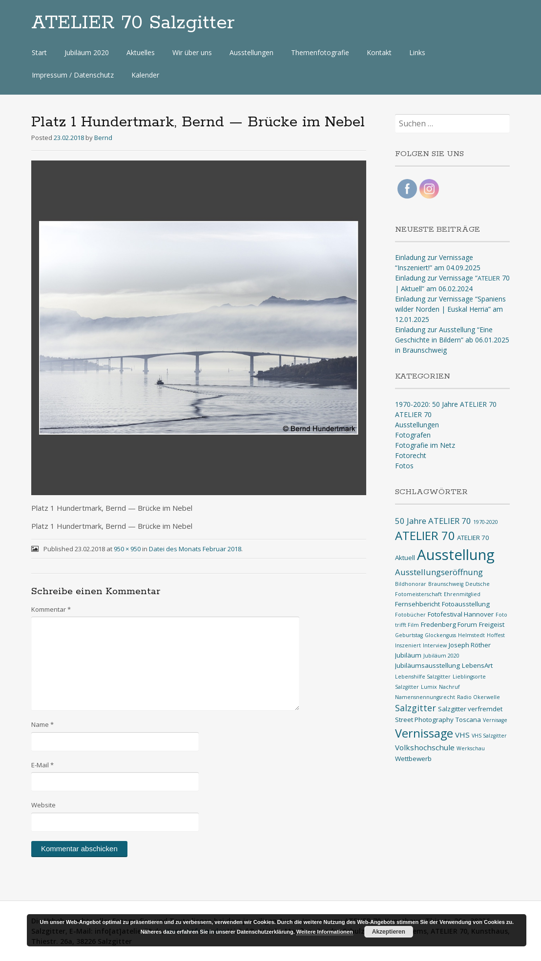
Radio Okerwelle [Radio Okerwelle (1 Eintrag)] (478, 697)
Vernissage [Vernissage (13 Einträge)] (424, 733)
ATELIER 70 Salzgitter (133, 23)
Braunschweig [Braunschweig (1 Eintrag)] (445, 584)
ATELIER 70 (413, 414)
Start (39, 52)
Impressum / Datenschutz (73, 75)
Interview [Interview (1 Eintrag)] (435, 645)
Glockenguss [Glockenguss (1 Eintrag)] (440, 635)
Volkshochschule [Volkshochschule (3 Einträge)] (425, 747)
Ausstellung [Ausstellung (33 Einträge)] (456, 554)
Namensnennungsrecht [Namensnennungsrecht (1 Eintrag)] (425, 697)
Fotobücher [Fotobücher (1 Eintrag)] (410, 614)
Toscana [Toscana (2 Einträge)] (468, 719)
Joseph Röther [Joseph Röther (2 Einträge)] (470, 645)
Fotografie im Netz (425, 445)
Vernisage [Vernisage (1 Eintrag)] (495, 720)
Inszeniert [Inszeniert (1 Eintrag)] (408, 645)
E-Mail (42, 765)
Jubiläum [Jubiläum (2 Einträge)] (408, 655)
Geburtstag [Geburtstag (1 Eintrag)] (409, 635)
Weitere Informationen (324, 932)
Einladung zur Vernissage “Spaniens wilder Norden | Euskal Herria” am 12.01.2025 (450, 309)
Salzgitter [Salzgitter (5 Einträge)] (415, 708)
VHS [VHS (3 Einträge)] (462, 735)
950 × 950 (127, 548)
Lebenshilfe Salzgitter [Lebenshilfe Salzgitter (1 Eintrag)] (423, 676)
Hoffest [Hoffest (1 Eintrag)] (496, 635)
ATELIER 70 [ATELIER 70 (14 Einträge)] (425, 535)
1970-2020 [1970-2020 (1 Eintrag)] (485, 522)
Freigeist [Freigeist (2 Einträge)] (491, 624)
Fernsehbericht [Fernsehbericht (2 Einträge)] (417, 604)
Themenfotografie (320, 52)
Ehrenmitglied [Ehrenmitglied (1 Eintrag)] (462, 594)
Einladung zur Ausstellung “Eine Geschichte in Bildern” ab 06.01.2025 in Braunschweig (452, 340)
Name (42, 724)
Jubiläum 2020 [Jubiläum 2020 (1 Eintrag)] (441, 655)
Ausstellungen (251, 52)
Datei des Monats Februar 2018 (195, 548)
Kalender (145, 75)
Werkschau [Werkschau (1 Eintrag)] (471, 748)
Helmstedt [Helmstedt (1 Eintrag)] (471, 635)
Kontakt (379, 52)
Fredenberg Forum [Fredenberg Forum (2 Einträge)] (449, 624)
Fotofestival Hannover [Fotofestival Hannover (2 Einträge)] (461, 614)
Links (417, 52)
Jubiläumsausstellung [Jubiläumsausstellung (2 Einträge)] (427, 665)
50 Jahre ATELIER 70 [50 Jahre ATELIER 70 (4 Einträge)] (433, 520)
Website (43, 805)
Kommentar (51, 609)
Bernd (103, 137)
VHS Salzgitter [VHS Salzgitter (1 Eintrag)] (489, 735)
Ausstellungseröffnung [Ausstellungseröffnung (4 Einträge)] (439, 572)
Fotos (404, 465)
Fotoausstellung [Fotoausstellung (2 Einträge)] (466, 604)
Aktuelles (140, 52)
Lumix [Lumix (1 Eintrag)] (429, 686)
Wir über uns (192, 52)
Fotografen (413, 435)
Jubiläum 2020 (86, 52)
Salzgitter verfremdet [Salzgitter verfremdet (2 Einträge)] (470, 708)
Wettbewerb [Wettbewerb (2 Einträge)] (413, 758)
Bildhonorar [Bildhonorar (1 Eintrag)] (410, 584)
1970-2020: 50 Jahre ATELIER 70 (446, 404)
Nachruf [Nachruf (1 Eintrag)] (449, 686)
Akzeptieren (388, 931)
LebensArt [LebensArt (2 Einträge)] (477, 665)
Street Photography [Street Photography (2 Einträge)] (424, 719)
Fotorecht (410, 455)
